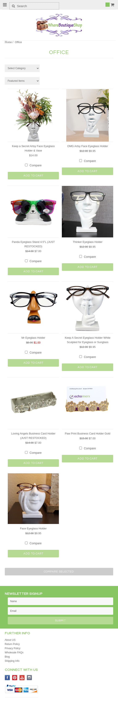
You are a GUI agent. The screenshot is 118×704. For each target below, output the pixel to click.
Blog (7, 656)
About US (10, 639)
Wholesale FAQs (14, 652)
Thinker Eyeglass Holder (87, 241)
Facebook (7, 677)
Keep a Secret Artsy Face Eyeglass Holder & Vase (33, 148)
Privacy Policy (13, 648)
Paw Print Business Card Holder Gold (87, 433)
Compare (36, 165)
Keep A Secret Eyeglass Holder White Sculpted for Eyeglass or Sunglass (87, 340)
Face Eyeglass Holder (33, 528)
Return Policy (12, 644)
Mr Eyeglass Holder (33, 337)
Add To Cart (33, 175)
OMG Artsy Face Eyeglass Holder (87, 146)
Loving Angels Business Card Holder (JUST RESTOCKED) (33, 436)
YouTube (22, 677)
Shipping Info (12, 660)
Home (8, 42)
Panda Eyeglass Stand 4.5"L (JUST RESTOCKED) (33, 244)
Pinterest (14, 677)
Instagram (29, 677)
